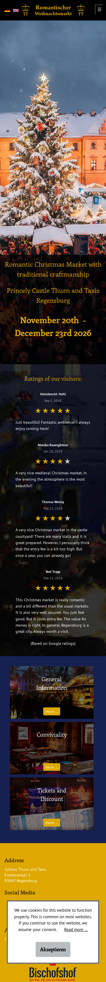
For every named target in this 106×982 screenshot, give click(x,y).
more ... (51, 711)
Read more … (76, 929)
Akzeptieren (53, 949)
